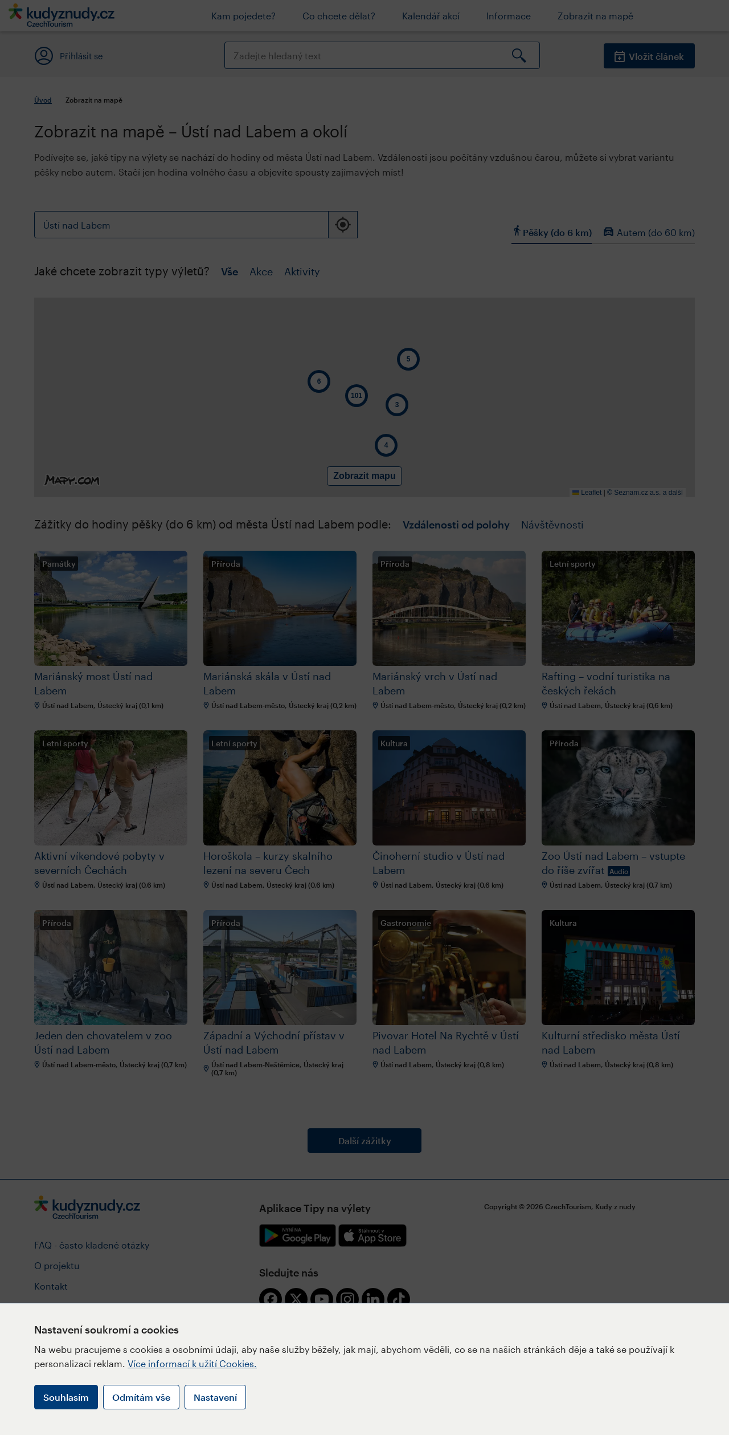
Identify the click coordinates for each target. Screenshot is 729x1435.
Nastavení (215, 1397)
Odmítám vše (141, 1397)
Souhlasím (66, 1397)
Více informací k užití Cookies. (192, 1363)
